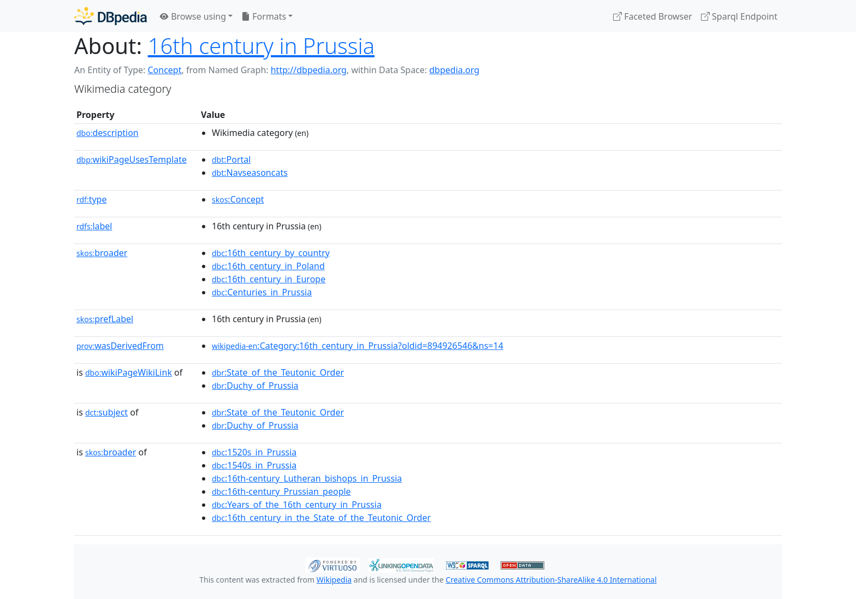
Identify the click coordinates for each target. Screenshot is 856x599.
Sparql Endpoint (739, 16)
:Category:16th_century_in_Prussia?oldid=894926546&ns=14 (357, 346)
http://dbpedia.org (309, 70)
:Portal (231, 159)
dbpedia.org (454, 70)
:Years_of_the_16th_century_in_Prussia (297, 505)
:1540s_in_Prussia (254, 465)
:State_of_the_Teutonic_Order (278, 372)
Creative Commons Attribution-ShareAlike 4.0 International (550, 579)
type (91, 199)
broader (101, 253)
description (107, 133)
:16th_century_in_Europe (268, 279)
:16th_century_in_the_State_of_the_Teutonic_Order (321, 518)
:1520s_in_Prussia (254, 452)
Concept (164, 70)
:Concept (238, 199)
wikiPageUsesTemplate (131, 159)
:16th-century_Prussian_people (281, 491)
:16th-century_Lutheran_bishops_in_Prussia (307, 478)
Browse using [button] (193, 16)
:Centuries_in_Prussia (262, 292)
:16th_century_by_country (271, 253)
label (94, 226)
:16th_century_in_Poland (268, 266)
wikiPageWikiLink (128, 372)
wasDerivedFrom (120, 346)
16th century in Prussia (261, 46)
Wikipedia (334, 579)
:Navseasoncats (250, 173)
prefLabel (104, 319)
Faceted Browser (652, 16)
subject (106, 412)
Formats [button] (263, 16)
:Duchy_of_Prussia (255, 385)
